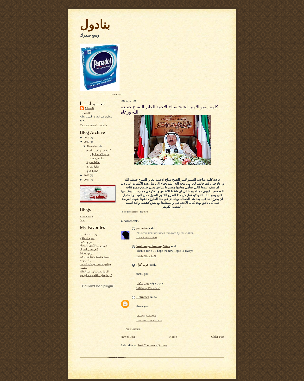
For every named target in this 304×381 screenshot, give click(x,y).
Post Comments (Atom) (152, 345)
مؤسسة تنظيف (146, 315)
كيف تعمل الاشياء (89, 249)
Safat (82, 220)
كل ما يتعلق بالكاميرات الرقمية (96, 275)
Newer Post (128, 336)
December (93, 146)
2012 (87, 137)
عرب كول (142, 264)
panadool (142, 228)
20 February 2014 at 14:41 (148, 288)
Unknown (142, 297)
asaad (89, 108)
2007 (87, 179)
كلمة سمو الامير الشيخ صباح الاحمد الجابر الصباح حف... (98, 154)
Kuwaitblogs (86, 216)
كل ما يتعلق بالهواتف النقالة (94, 271)
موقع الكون (86, 241)
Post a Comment (133, 329)
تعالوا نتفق (92, 170)
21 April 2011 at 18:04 (146, 237)
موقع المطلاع (87, 238)
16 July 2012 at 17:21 (146, 256)
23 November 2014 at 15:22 (149, 320)
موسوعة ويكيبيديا (89, 234)
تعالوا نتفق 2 (93, 166)
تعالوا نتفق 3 (93, 162)
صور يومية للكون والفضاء (93, 245)
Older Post (217, 336)
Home (173, 336)
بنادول (95, 24)
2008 (87, 175)
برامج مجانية (86, 253)
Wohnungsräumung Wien (153, 246)
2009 (87, 141)
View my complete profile (93, 124)
